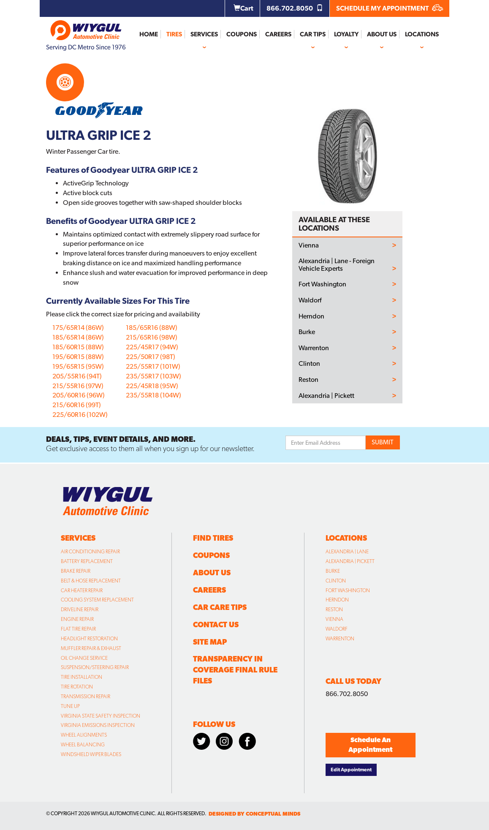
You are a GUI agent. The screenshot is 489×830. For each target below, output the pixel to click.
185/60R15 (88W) (78, 347)
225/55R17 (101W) (153, 366)
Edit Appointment (351, 770)
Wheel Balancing (83, 745)
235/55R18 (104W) (153, 395)
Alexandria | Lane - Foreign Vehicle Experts (337, 264)
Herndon (311, 316)
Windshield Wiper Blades (91, 754)
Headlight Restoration (89, 639)
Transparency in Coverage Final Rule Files (235, 669)
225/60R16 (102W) (80, 415)
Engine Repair (77, 619)
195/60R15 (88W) (78, 357)
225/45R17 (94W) (152, 347)
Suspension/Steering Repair (95, 667)
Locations (422, 34)
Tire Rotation (77, 687)
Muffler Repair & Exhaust (91, 648)
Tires (174, 34)
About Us (382, 34)
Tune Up (70, 706)
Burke (307, 332)
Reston (308, 380)
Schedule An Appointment (370, 745)
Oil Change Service (84, 658)
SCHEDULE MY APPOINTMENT (389, 8)
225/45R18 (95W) (152, 386)
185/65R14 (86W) (78, 337)
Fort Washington (322, 284)
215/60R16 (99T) (76, 405)
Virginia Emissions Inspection (98, 725)
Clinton (309, 363)
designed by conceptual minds (254, 814)
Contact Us (216, 624)
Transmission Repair (85, 696)
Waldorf (310, 300)
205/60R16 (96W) (78, 395)
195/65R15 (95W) (78, 366)
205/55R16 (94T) (77, 376)
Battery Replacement (87, 561)
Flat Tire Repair (78, 629)
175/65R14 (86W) (78, 328)
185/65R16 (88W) (151, 328)
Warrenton (314, 348)
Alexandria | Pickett (326, 396)
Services (204, 34)
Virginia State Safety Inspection (100, 716)
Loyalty (346, 34)
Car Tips (313, 34)
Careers (278, 34)
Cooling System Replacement (97, 600)
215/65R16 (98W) (151, 337)
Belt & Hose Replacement (91, 581)
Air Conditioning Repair (90, 552)
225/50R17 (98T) (150, 357)
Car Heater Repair (82, 590)
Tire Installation (81, 677)
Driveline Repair (79, 609)
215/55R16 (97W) (77, 386)
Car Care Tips (220, 607)
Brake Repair (75, 571)
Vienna (309, 245)
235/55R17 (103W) (153, 376)
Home (148, 34)
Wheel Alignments (84, 735)
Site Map (210, 641)
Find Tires (213, 537)
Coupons (241, 34)
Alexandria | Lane (347, 552)
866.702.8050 (294, 8)
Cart (243, 8)
